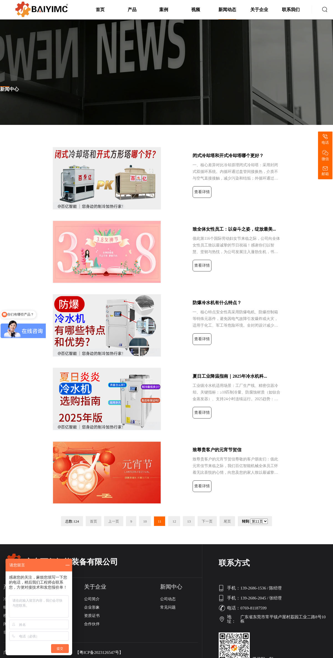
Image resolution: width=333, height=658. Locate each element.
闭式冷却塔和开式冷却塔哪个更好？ (228, 155)
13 (189, 521)
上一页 (113, 521)
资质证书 (92, 616)
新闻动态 (227, 9)
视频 (195, 9)
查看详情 (202, 192)
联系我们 (291, 9)
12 (174, 521)
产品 (132, 9)
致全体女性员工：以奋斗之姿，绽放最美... (234, 229)
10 (145, 521)
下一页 (207, 521)
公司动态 (168, 599)
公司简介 (92, 599)
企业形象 (92, 607)
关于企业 (259, 9)
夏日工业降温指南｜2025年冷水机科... (230, 376)
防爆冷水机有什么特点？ (217, 302)
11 (160, 521)
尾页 (227, 521)
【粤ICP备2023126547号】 (99, 653)
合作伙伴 (92, 624)
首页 (100, 9)
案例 (163, 9)
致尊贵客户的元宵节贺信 (217, 449)
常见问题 (168, 607)
